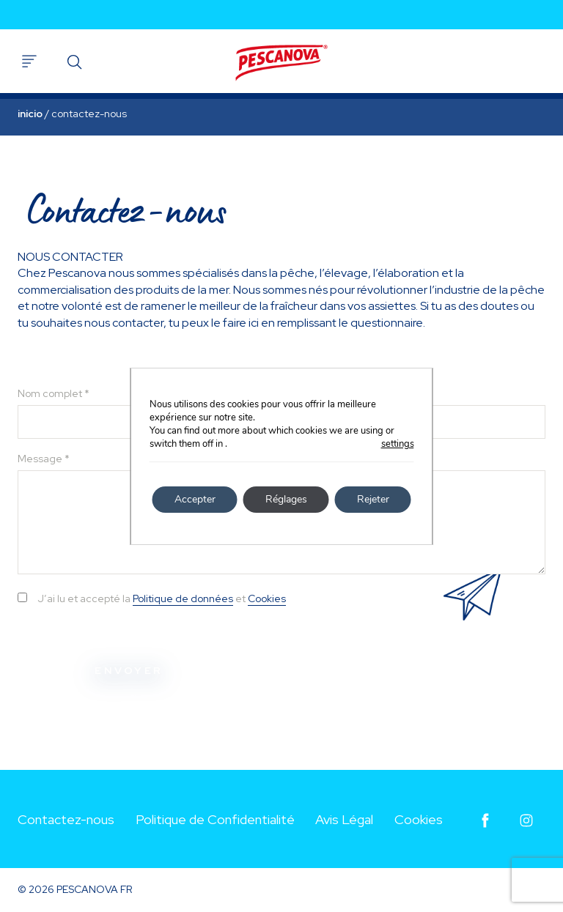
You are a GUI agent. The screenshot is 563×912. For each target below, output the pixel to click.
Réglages (286, 499)
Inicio (30, 113)
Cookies (267, 598)
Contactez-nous (66, 819)
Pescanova (281, 63)
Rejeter (373, 499)
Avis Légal (344, 819)
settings (397, 444)
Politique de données (183, 598)
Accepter (195, 499)
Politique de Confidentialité (215, 819)
